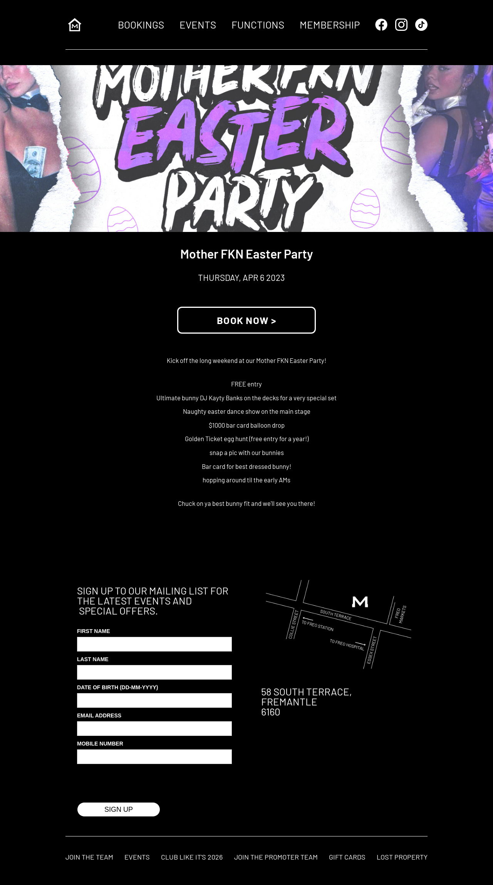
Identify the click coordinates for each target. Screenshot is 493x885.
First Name (93, 631)
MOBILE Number (100, 744)
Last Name (93, 659)
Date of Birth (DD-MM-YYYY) (117, 687)
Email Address (99, 715)
